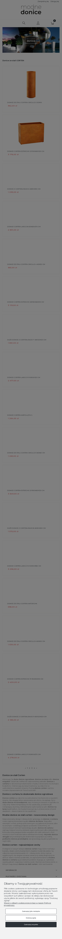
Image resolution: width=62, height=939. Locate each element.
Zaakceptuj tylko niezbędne (31, 911)
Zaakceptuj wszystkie (31, 924)
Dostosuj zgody (31, 918)
